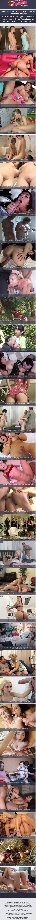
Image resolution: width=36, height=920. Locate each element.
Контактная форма (12, 917)
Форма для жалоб (24, 917)
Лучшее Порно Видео (23, 19)
